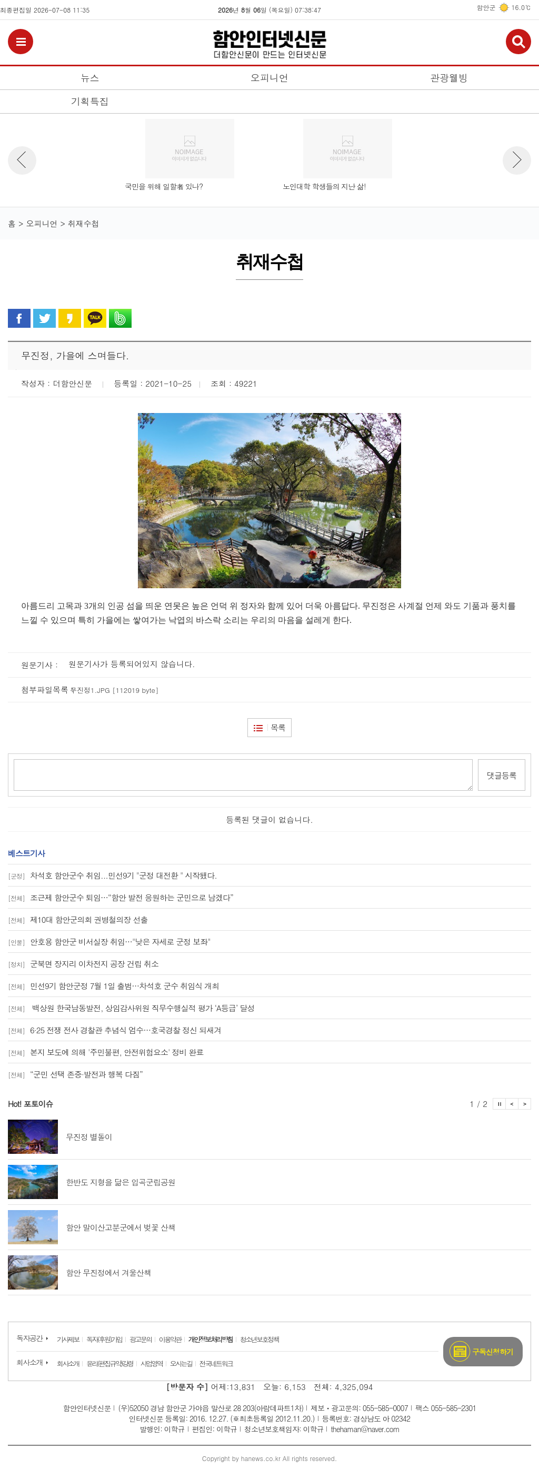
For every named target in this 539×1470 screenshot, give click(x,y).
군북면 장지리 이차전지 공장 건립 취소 (83, 963)
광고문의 (140, 1339)
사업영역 (152, 1363)
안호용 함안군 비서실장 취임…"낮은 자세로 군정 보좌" (109, 941)
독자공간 (29, 1337)
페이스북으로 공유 (19, 318)
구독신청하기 (492, 1351)
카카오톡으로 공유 (95, 318)
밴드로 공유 (120, 318)
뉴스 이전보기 (22, 160)
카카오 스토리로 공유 (69, 318)
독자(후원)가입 (104, 1339)
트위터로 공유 (44, 318)
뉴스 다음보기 (517, 160)
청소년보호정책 (259, 1339)
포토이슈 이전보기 (512, 1103)
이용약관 (170, 1339)
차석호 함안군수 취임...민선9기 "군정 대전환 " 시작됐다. (112, 874)
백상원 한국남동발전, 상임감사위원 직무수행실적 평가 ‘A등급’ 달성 (131, 1007)
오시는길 (181, 1363)
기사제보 (68, 1339)
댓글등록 (501, 774)
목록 (278, 727)
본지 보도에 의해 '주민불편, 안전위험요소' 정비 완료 (105, 1051)
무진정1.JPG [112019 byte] (114, 690)
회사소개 (29, 1361)
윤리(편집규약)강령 (109, 1363)
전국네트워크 (216, 1363)
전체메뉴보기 (20, 41)
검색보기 (518, 41)
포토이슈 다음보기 (524, 1103)
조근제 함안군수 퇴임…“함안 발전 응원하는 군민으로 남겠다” (120, 896)
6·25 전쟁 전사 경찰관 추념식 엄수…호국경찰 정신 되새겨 (114, 1029)
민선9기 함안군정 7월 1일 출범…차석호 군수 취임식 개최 (113, 985)
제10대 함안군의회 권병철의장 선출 (78, 918)
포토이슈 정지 (499, 1103)
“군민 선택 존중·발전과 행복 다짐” (75, 1073)
